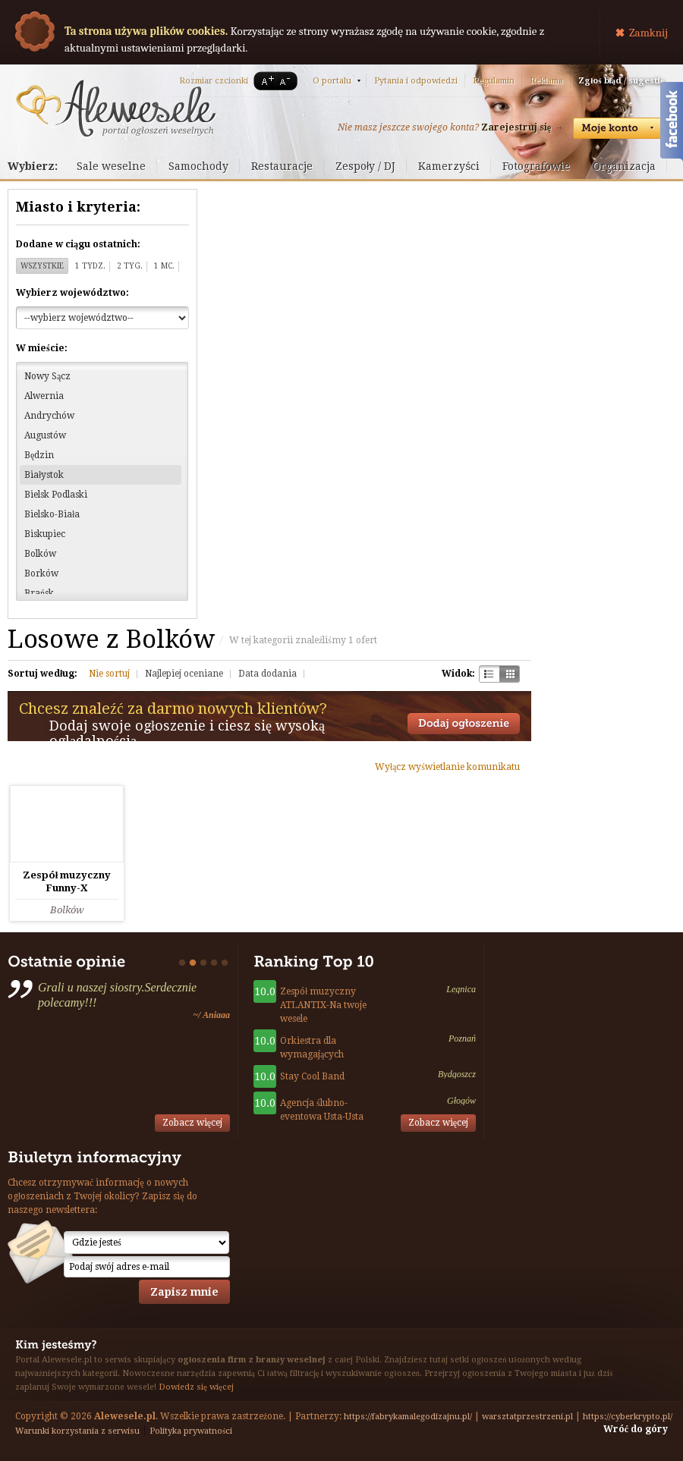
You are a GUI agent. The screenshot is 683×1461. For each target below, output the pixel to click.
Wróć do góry (635, 1429)
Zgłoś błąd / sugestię (621, 81)
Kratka (509, 674)
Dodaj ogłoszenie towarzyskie (464, 723)
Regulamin (494, 81)
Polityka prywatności (191, 1431)
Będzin (39, 455)
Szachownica (489, 674)
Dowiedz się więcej (196, 1387)
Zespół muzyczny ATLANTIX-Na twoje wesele (323, 1005)
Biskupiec (44, 534)
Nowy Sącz (47, 376)
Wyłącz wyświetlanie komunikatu (447, 767)
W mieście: (42, 348)
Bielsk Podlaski (55, 494)
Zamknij (648, 32)
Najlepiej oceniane (184, 673)
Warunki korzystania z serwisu (77, 1431)
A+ (264, 80)
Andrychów (49, 415)
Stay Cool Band (312, 1076)
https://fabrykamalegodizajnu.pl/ (408, 1417)
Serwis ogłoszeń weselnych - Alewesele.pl (115, 108)
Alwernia (44, 396)
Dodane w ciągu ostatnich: (78, 244)
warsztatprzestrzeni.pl (527, 1417)
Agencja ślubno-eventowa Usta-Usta (322, 1110)
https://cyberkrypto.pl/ (627, 1417)
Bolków (40, 553)
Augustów (45, 435)
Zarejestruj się (516, 127)
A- (287, 80)
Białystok (44, 475)
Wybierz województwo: (72, 292)
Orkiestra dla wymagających (312, 1047)
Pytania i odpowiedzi (416, 81)
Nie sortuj (109, 673)
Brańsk (39, 593)
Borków (41, 573)
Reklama (546, 81)
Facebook (671, 123)
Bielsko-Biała (52, 514)
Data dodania (267, 673)
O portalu (332, 81)
